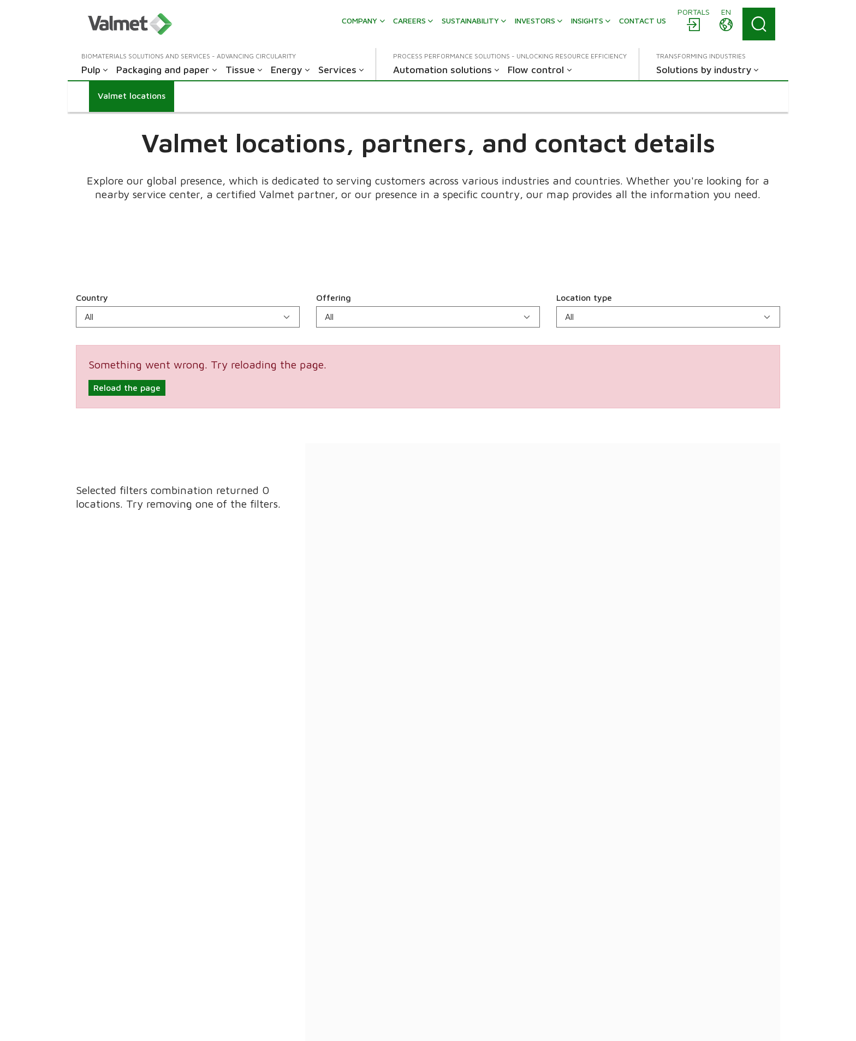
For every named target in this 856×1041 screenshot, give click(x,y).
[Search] (758, 24)
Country (92, 297)
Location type (584, 297)
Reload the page (126, 387)
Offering (333, 297)
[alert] (428, 376)
